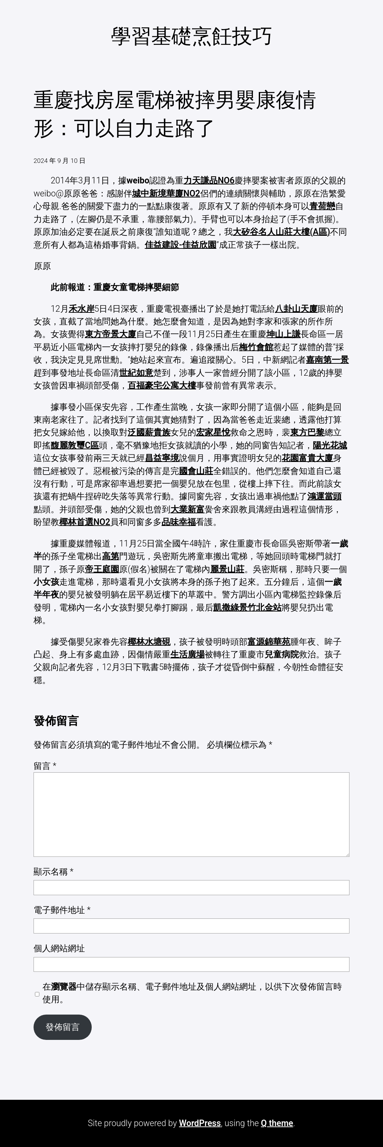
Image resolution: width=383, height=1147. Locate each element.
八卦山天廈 (296, 309)
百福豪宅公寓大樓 (162, 385)
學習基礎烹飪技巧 (191, 36)
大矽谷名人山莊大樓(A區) (281, 232)
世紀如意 (136, 373)
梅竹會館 (256, 347)
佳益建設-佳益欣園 (180, 245)
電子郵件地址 (62, 910)
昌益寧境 (162, 458)
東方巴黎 (307, 432)
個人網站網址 (59, 948)
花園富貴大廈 (307, 458)
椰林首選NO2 (84, 522)
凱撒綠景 (230, 608)
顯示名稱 (54, 872)
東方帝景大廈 (110, 334)
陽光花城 (330, 445)
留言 (45, 766)
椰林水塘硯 (149, 642)
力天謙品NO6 (208, 180)
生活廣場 (187, 654)
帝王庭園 (102, 569)
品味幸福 (179, 522)
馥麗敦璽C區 (75, 445)
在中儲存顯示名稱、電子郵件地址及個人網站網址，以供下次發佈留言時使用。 (192, 993)
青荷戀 (322, 206)
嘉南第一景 (327, 360)
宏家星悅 (213, 432)
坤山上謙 (283, 334)
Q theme (277, 1123)
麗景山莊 (227, 569)
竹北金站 (264, 608)
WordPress (200, 1123)
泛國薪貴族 (149, 432)
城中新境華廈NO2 (166, 193)
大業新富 (187, 509)
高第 (110, 556)
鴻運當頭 (324, 496)
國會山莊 (196, 471)
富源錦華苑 (268, 642)
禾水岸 (81, 309)
